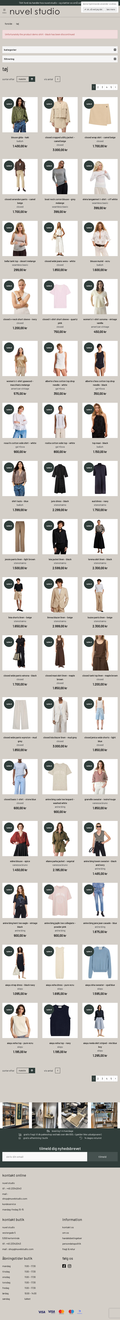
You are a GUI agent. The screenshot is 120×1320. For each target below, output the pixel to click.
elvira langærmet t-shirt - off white (100, 199)
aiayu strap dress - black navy (20, 985)
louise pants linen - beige (100, 617)
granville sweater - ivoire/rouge (100, 799)
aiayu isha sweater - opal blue (100, 985)
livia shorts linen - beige (20, 617)
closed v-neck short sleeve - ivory (20, 319)
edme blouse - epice (20, 861)
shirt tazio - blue (20, 501)
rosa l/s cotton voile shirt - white (20, 443)
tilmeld (102, 1157)
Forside (8, 23)
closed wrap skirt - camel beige (100, 137)
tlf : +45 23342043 (11, 1188)
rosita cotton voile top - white (60, 443)
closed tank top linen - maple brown (100, 675)
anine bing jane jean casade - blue (100, 923)
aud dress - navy (100, 501)
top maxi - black (100, 443)
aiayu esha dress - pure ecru (60, 985)
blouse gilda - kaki (20, 137)
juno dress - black (60, 501)
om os (65, 1232)
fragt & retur (68, 1249)
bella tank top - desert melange (20, 261)
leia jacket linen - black (60, 559)
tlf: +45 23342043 (11, 1243)
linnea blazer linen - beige (60, 617)
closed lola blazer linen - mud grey (60, 737)
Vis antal (48, 79)
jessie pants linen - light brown (20, 559)
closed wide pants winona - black (20, 675)
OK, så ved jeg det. (94, 9)
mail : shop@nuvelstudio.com (17, 1249)
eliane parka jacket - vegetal (60, 861)
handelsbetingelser (72, 1238)
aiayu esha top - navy (60, 1043)
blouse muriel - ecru (100, 261)
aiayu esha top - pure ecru (20, 1043)
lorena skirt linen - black (100, 559)
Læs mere (111, 9)
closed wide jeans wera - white (60, 261)
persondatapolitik (71, 1243)
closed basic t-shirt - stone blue (20, 799)
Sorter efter (8, 79)
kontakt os (68, 1227)
